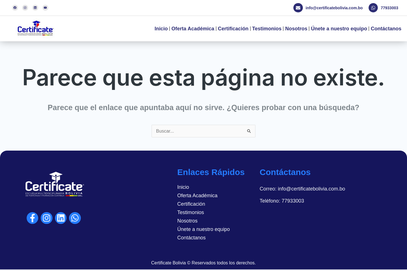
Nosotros (296, 28)
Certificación (233, 28)
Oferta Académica (193, 28)
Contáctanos (386, 28)
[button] (329, 8)
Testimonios (267, 28)
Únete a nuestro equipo (339, 28)
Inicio (161, 28)
